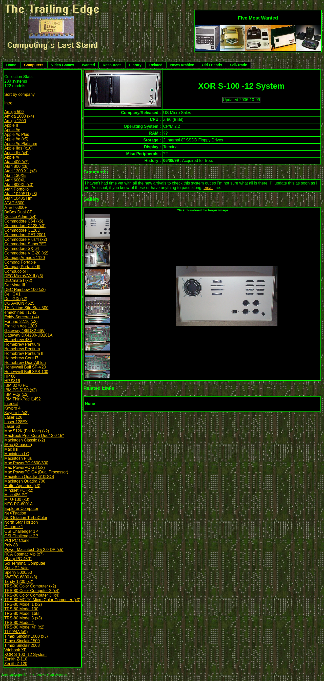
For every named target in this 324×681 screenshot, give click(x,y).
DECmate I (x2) (18, 280)
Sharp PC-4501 (18, 559)
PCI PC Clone (17, 540)
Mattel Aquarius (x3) (22, 486)
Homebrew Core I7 (21, 358)
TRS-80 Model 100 (21, 609)
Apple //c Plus (16, 134)
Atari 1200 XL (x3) (20, 171)
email (208, 188)
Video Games (62, 65)
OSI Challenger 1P (21, 531)
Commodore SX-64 (21, 248)
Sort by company (19, 94)
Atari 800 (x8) (16, 166)
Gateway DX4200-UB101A (28, 335)
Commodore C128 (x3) (25, 226)
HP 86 (9, 376)
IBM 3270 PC (16, 385)
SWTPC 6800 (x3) (20, 577)
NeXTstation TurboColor (25, 518)
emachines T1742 (20, 312)
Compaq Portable (20, 262)
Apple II (11, 125)
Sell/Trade (238, 65)
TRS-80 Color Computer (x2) (30, 586)
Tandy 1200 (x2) (18, 581)
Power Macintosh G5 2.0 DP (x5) (34, 549)
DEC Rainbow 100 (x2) (25, 289)
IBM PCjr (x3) (16, 394)
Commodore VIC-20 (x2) (26, 253)
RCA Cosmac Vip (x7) (24, 554)
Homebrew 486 (18, 340)
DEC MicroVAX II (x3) (23, 276)
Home (11, 65)
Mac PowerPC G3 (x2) (24, 467)
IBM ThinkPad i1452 (22, 399)
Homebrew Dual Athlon (25, 362)
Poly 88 (11, 545)
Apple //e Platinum (20, 143)
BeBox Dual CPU (19, 212)
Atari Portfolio (16, 189)
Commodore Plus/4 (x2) (25, 239)
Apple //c (12, 130)
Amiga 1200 (15, 121)
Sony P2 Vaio (16, 568)
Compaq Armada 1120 (24, 257)
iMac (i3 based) (18, 445)
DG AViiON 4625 (19, 303)
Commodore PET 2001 (25, 235)
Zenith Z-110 (15, 659)
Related (156, 65)
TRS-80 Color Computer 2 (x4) (31, 590)
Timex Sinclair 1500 (22, 641)
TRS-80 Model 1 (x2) (23, 604)
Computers (33, 65)
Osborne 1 (13, 527)
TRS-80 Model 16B (21, 613)
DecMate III (14, 285)
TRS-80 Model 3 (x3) (23, 618)
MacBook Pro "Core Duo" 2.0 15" (34, 435)
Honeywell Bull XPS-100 (26, 372)
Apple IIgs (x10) (18, 148)
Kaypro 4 (12, 408)
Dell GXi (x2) (15, 299)
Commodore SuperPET (25, 244)
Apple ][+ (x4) (16, 153)
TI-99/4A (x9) (16, 632)
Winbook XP (15, 650)
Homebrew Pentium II (23, 353)
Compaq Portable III (22, 267)
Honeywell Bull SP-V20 (25, 367)
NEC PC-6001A (18, 504)
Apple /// (11, 157)
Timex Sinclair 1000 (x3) (26, 636)
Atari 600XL (15, 180)
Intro (8, 103)
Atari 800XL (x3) (18, 184)
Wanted (88, 65)
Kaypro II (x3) (16, 413)
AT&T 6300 (14, 203)
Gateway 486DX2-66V (24, 330)
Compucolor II (17, 271)
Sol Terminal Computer (24, 563)
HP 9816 (12, 381)
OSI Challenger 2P (21, 536)
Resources (112, 65)
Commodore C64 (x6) (23, 221)
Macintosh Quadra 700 (24, 481)
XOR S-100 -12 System (25, 654)
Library (135, 65)
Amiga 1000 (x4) (19, 116)
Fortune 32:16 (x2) (21, 321)
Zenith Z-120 (15, 663)
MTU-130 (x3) (16, 499)
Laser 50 (12, 426)
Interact (11, 403)
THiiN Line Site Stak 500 (26, 308)
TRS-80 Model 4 (19, 622)
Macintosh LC (16, 454)
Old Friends (212, 65)
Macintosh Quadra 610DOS (29, 476)
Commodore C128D (22, 230)
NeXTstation (15, 513)
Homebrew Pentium (22, 344)
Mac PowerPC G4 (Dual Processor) (36, 472)
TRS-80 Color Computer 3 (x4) (31, 595)
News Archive (182, 65)
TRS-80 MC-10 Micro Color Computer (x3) (42, 600)
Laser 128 (13, 417)
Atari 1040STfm (18, 198)
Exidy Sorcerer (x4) (21, 317)
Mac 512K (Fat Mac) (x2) (26, 431)
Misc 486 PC (15, 495)
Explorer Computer (21, 508)
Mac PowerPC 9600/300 (26, 463)
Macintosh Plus (18, 458)
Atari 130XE (15, 175)
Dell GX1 (12, 294)
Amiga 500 (14, 111)
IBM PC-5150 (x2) (20, 390)
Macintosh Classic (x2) (24, 440)
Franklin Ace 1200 (20, 326)
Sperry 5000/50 (18, 572)
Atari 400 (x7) (16, 162)
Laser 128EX (16, 422)
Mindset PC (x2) (18, 490)
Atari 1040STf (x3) (20, 194)
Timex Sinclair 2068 (22, 645)
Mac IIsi (11, 449)
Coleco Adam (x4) (20, 216)
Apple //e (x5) (16, 139)
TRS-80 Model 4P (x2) (24, 627)
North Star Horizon (21, 522)
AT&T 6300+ (15, 207)
